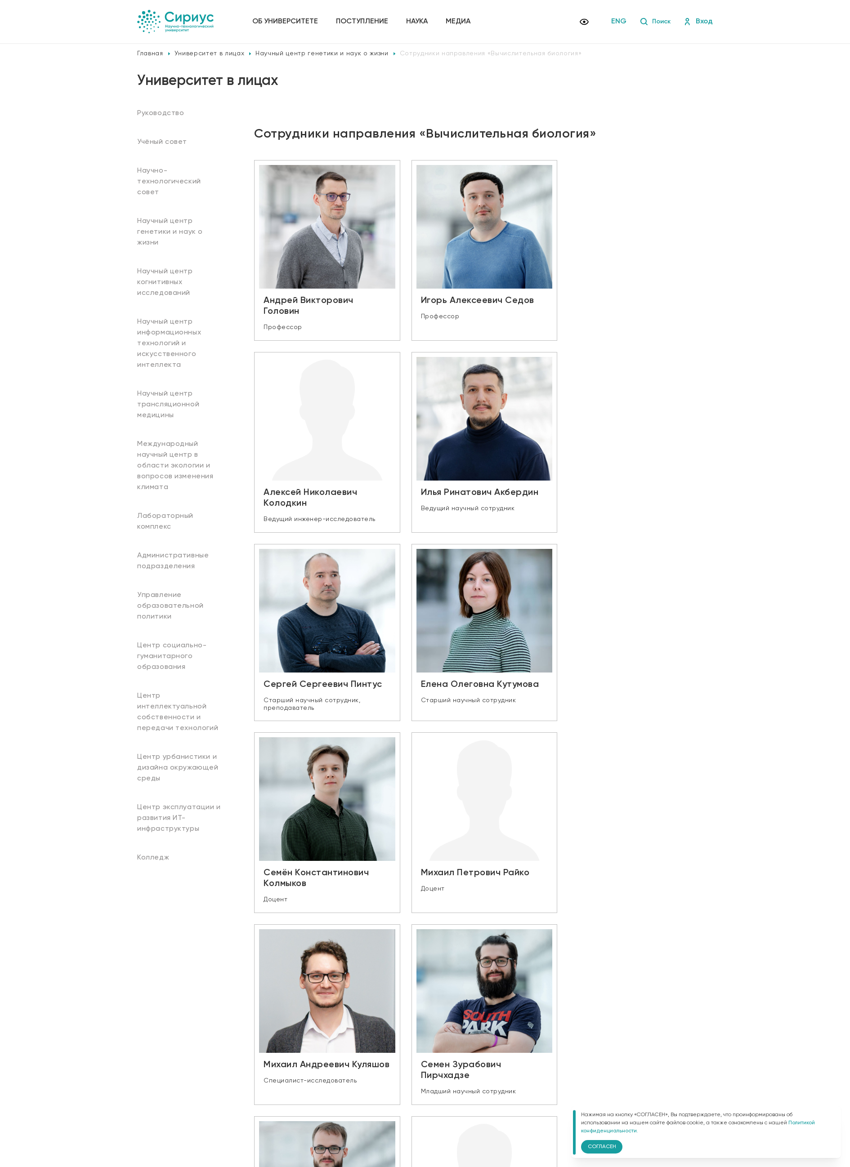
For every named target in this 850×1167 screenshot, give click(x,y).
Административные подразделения (173, 561)
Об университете (287, 21)
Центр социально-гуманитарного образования (171, 656)
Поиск (653, 21)
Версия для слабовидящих (303, 1113)
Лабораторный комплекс (165, 521)
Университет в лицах (209, 53)
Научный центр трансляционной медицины (168, 404)
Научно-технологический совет (169, 181)
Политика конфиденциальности (302, 1098)
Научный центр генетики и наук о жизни (321, 53)
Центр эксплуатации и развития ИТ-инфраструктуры (179, 818)
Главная (150, 53)
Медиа (459, 21)
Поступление (364, 21)
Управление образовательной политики (170, 606)
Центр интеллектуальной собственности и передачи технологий (177, 712)
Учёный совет (162, 142)
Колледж (153, 857)
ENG (616, 21)
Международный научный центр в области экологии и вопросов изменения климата (175, 466)
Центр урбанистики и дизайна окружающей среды (178, 767)
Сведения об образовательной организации (320, 1086)
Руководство (160, 113)
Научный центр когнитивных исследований (165, 282)
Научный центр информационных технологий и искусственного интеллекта (169, 343)
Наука (418, 21)
